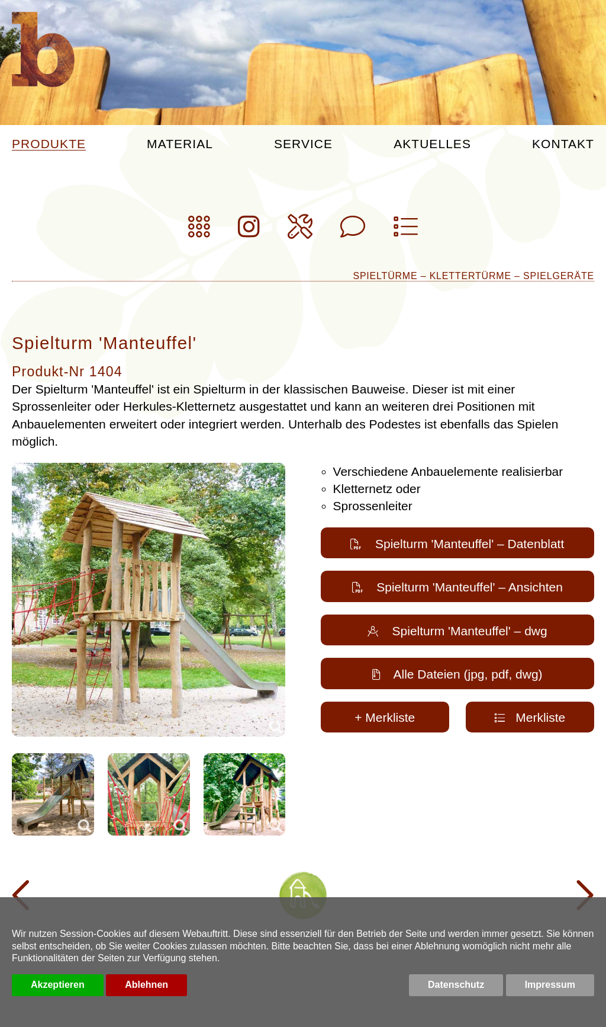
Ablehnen (146, 985)
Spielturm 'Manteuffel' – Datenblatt (457, 544)
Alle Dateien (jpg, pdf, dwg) (457, 674)
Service (303, 144)
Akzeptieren (58, 985)
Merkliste (529, 717)
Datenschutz (456, 985)
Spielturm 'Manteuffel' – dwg (457, 631)
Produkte (49, 144)
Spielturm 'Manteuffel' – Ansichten (457, 587)
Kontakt (563, 144)
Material (180, 144)
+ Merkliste (384, 717)
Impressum (550, 985)
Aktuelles (432, 144)
